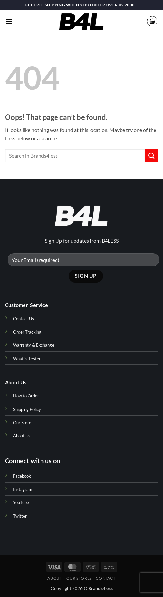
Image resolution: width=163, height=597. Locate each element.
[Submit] (151, 155)
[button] (9, 21)
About (54, 578)
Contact (105, 578)
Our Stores (79, 578)
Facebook (22, 476)
